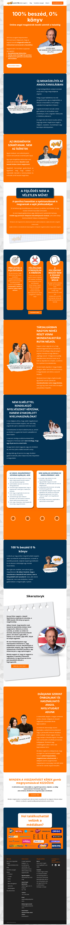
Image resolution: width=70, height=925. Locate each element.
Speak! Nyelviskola (11, 923)
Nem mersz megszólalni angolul (19, 2)
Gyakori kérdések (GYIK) (13, 865)
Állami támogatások (12, 884)
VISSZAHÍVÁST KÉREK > (35, 312)
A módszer (10, 874)
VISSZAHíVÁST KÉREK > (14, 65)
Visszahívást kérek (57, 2)
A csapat (9, 877)
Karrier (9, 882)
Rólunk (47, 2)
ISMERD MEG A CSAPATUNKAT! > (20, 666)
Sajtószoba (10, 886)
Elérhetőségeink (11, 889)
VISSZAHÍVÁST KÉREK (35, 795)
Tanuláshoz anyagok (39, 2)
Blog (31, 2)
